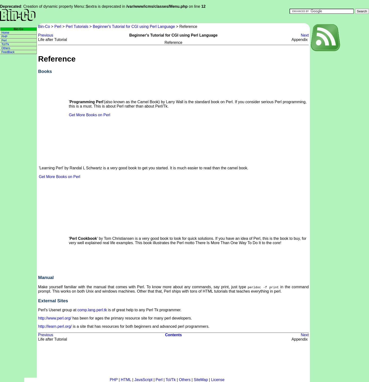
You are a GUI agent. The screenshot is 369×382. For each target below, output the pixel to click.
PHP (4, 36)
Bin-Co (44, 26)
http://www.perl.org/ (54, 318)
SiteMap (201, 380)
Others (5, 48)
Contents (173, 335)
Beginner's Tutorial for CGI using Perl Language (134, 26)
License (217, 380)
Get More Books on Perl (89, 115)
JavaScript (143, 380)
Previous (45, 35)
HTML (126, 380)
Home (5, 32)
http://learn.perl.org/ (55, 326)
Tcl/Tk (5, 44)
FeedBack (8, 52)
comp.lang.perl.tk (92, 310)
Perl (57, 26)
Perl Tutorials (77, 26)
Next (305, 35)
